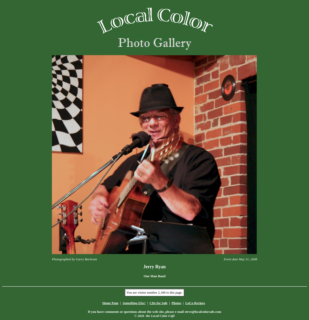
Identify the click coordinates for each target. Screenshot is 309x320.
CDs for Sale (159, 303)
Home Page (110, 303)
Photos (176, 303)
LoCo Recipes (195, 303)
